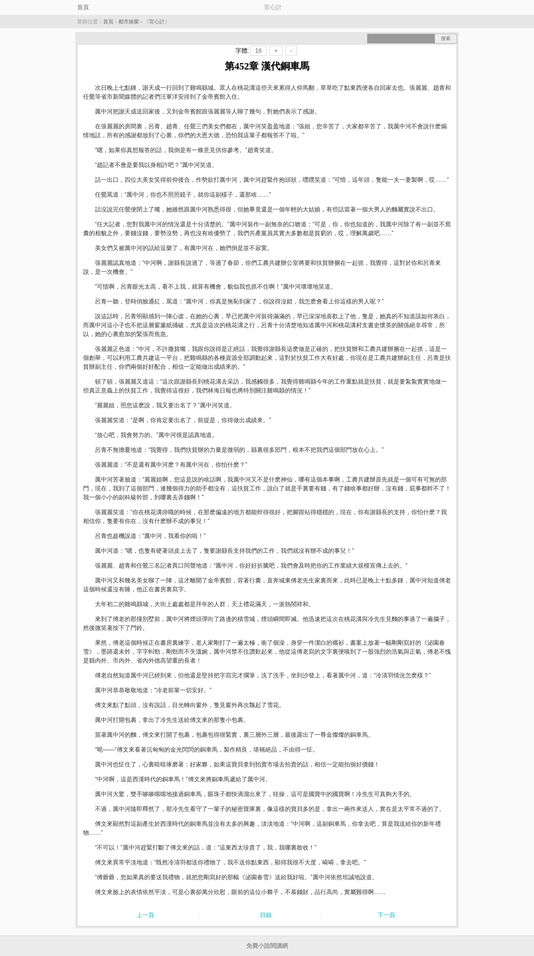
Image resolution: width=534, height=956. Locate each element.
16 (258, 50)
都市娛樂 (128, 21)
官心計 (157, 21)
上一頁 (145, 915)
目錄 (266, 915)
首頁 (83, 7)
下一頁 (386, 915)
